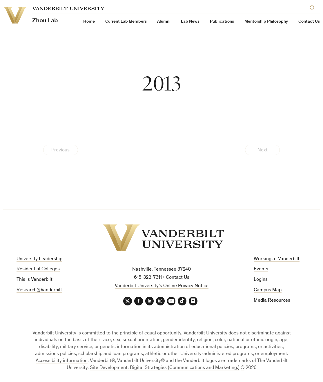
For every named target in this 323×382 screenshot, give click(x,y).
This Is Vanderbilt (34, 279)
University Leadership (39, 259)
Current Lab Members (126, 21)
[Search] (313, 7)
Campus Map (268, 290)
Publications (222, 21)
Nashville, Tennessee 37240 (161, 269)
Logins (261, 279)
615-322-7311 (148, 277)
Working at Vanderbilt (277, 259)
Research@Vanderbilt (39, 290)
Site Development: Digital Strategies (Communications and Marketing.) (164, 367)
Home (89, 21)
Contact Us (309, 21)
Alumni (163, 21)
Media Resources (272, 300)
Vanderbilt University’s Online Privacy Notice (161, 286)
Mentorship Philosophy (266, 21)
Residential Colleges (38, 269)
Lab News (190, 21)
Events (261, 269)
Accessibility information (62, 361)
